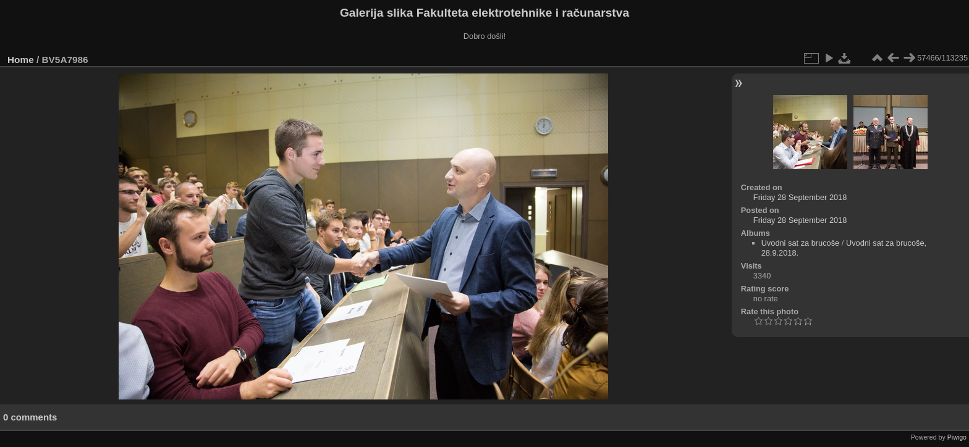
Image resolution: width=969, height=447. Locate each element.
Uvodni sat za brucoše (800, 243)
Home (20, 59)
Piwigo (957, 437)
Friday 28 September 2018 (800, 197)
